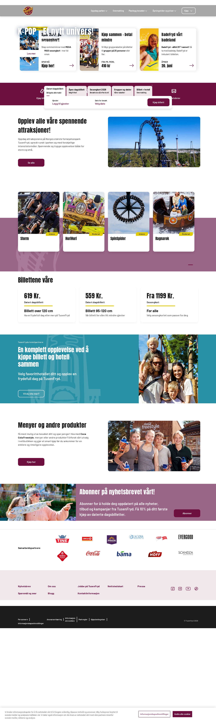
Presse (141, 679)
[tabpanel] (108, 102)
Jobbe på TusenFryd (89, 679)
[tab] (188, 10)
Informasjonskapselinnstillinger (154, 714)
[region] (108, 714)
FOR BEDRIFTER (182, 2)
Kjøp (188, 10)
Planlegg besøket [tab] (138, 10)
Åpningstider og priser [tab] (165, 10)
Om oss (52, 679)
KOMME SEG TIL (142, 2)
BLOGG (165, 2)
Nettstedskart (115, 679)
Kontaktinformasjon (88, 686)
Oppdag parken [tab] (99, 10)
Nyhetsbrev (24, 679)
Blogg (51, 686)
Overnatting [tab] (118, 10)
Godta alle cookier (182, 714)
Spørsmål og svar (27, 686)
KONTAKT (155, 2)
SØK (171, 2)
